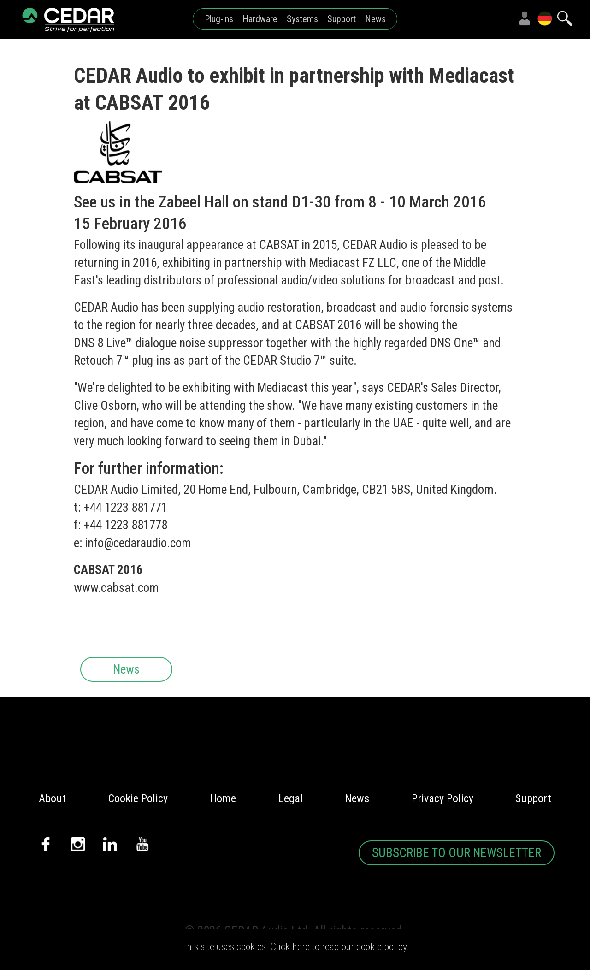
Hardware (259, 18)
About (52, 798)
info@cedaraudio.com (138, 543)
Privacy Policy (442, 798)
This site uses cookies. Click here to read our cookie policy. (295, 946)
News (375, 18)
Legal (290, 798)
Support (341, 18)
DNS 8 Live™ (103, 343)
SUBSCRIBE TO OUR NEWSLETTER (456, 853)
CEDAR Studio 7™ (285, 360)
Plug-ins (219, 18)
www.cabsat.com (116, 587)
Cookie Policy (138, 798)
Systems (302, 18)
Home (223, 798)
